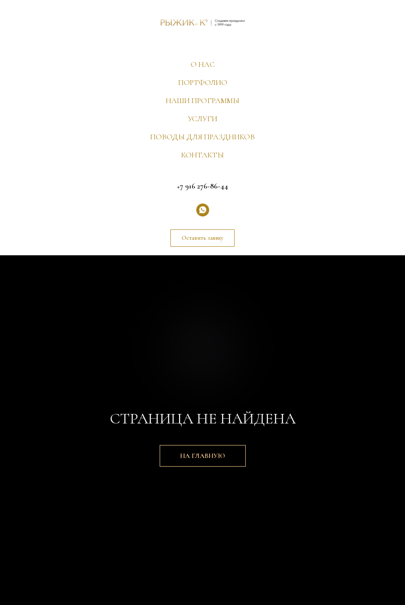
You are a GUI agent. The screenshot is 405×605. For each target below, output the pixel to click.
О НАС (203, 64)
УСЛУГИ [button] (202, 118)
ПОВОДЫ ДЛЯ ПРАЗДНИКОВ (202, 136)
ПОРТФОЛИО (202, 82)
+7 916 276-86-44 (202, 186)
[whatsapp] (202, 210)
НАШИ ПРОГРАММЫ (202, 100)
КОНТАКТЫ (202, 155)
